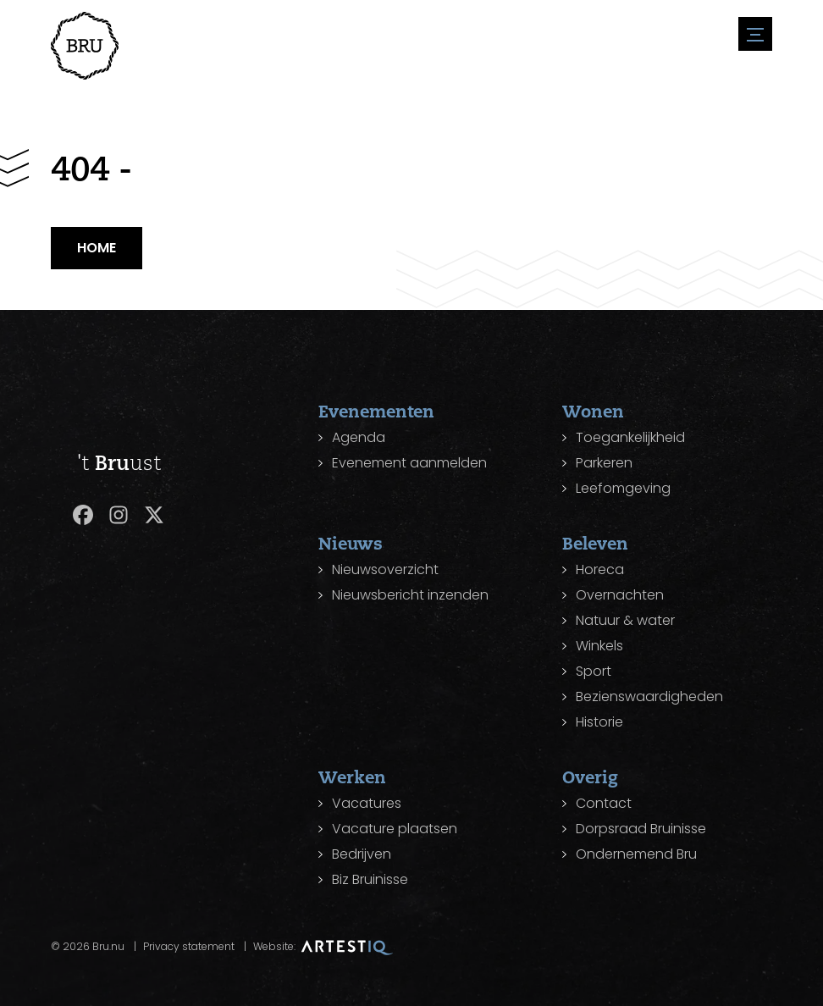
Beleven (595, 543)
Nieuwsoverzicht (385, 569)
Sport (593, 671)
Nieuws (350, 543)
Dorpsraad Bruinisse (641, 828)
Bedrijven (361, 854)
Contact (604, 803)
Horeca (600, 569)
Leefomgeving (623, 488)
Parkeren (604, 463)
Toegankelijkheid (630, 437)
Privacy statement (189, 946)
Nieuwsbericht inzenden (410, 595)
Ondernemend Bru (636, 854)
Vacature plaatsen (394, 828)
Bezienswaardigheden (649, 696)
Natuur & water (625, 620)
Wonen (593, 411)
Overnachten (620, 595)
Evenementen (376, 411)
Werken (352, 777)
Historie (599, 722)
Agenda (358, 437)
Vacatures (366, 803)
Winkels (599, 645)
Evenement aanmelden (409, 463)
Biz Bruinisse (370, 879)
